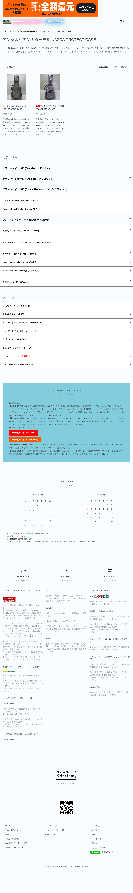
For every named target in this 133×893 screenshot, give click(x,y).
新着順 (124, 67)
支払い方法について (11, 858)
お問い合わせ (93, 862)
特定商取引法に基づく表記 (13, 862)
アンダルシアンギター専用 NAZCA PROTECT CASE (64, 32)
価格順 (114, 67)
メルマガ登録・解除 (53, 849)
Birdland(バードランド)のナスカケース (24, 49)
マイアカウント (94, 845)
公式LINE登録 (99, 871)
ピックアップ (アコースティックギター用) (25, 346)
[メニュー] (129, 21)
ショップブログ (51, 845)
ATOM (52, 854)
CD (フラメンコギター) (21, 374)
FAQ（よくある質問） (97, 867)
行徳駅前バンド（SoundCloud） (25, 459)
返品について (8, 854)
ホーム (5, 32)
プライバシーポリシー (12, 867)
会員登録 (91, 849)
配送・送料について (11, 849)
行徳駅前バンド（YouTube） (24, 452)
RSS (47, 854)
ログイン (91, 854)
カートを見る (93, 858)
